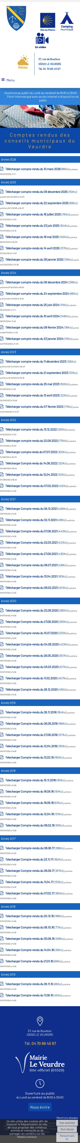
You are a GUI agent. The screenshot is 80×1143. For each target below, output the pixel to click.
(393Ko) (37, 621)
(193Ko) (36, 576)
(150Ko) (37, 384)
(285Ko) (37, 610)
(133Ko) (34, 882)
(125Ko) (36, 429)
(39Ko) (34, 950)
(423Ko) (37, 644)
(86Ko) (37, 169)
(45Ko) (34, 995)
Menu (10, 80)
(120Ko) (36, 463)
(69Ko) (34, 961)
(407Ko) (37, 678)
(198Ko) (35, 848)
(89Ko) (41, 203)
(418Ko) (36, 520)
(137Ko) (37, 248)
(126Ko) (40, 361)
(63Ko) (34, 802)
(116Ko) (39, 327)
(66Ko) (34, 984)
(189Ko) (36, 723)
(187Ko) (35, 870)
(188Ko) (34, 916)
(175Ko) (36, 440)
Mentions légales (67, 1118)
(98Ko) (41, 293)
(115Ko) (38, 214)
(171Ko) (39, 406)
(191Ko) (35, 780)
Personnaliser (67, 1137)
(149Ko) (37, 316)
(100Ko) (36, 452)
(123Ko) (37, 395)
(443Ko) (37, 531)
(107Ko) (37, 667)
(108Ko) (35, 938)
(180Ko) (35, 893)
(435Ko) (37, 554)
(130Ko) (36, 746)
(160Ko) (34, 757)
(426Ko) (36, 508)
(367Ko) (37, 655)
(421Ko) (36, 542)
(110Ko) (41, 191)
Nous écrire (40, 1107)
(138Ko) (41, 282)
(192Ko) (34, 859)
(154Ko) (37, 225)
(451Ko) (36, 587)
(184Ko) (36, 712)
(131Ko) (41, 373)
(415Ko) (36, 689)
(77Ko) (34, 927)
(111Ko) (37, 305)
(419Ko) (36, 565)
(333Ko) (37, 633)
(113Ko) (39, 259)
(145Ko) (37, 237)
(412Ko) (37, 486)
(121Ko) (36, 474)
